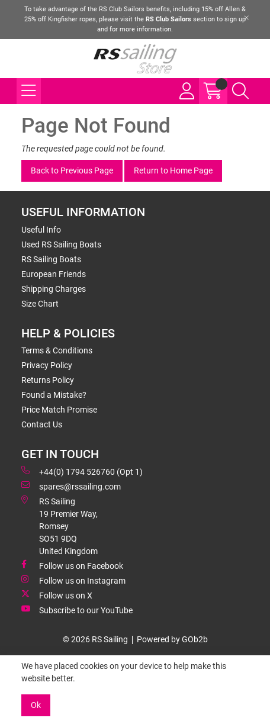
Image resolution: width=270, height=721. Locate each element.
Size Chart (40, 303)
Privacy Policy (46, 365)
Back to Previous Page (72, 170)
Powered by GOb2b (172, 639)
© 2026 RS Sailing (95, 639)
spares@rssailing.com (71, 486)
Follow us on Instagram (73, 580)
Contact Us (41, 424)
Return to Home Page (173, 170)
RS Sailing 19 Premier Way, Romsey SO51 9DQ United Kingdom (59, 525)
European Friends (53, 274)
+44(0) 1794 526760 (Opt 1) (82, 471)
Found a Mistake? (53, 395)
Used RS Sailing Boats (61, 244)
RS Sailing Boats (51, 259)
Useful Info (41, 229)
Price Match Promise (59, 409)
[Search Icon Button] (240, 91)
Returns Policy (47, 380)
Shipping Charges (53, 289)
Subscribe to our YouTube (77, 609)
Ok (36, 705)
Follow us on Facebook (72, 565)
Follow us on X (56, 595)
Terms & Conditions (56, 350)
